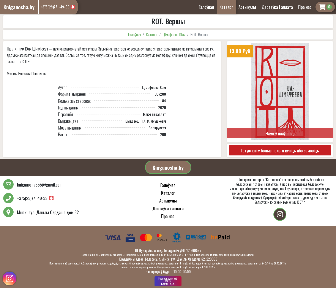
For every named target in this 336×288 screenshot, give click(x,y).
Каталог (226, 6)
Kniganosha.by (168, 167)
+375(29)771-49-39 (54, 6)
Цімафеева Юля (173, 34)
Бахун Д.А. (168, 281)
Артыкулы (247, 6)
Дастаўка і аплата (277, 6)
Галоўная (206, 6)
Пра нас (305, 6)
